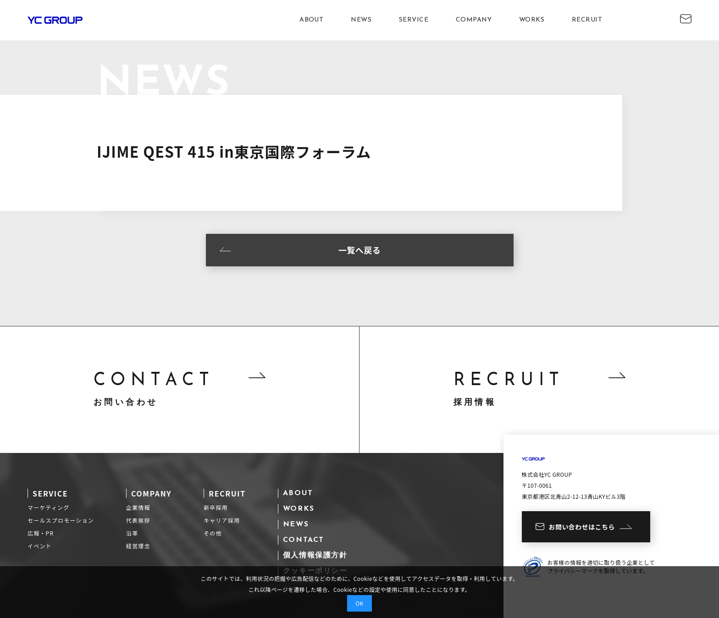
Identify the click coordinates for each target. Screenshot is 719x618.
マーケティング (48, 507)
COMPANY (474, 20)
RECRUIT (587, 20)
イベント (40, 546)
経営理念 (138, 546)
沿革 (132, 533)
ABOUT (311, 20)
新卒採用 (216, 507)
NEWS (361, 20)
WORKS (531, 20)
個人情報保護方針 (315, 555)
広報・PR (41, 533)
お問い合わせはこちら (584, 526)
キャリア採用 (222, 520)
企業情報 (138, 507)
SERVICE (413, 20)
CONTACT (303, 540)
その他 (213, 533)
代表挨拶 (138, 520)
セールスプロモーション (61, 520)
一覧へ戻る (300, 250)
